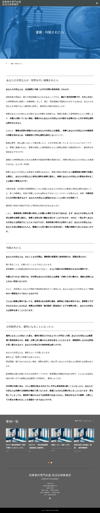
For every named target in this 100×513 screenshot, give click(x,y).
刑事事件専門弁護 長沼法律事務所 (11, 3)
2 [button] (51, 462)
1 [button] (48, 462)
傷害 (7, 451)
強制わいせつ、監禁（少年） (60, 445)
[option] (51, 440)
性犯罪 (67, 448)
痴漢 (79, 451)
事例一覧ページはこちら (83, 421)
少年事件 (53, 448)
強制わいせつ (61, 448)
